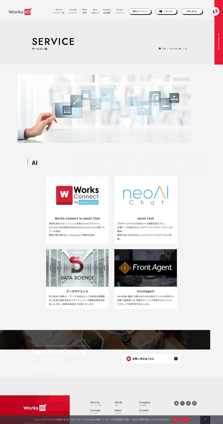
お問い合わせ (191, 11)
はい (176, 419)
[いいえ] (219, 419)
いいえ (185, 419)
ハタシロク (166, 11)
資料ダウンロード (140, 11)
